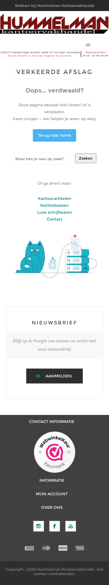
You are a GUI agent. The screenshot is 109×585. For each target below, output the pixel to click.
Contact (54, 219)
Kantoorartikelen (54, 198)
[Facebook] (54, 526)
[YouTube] (70, 526)
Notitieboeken (54, 205)
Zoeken (85, 158)
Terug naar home (54, 135)
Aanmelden (59, 376)
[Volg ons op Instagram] (38, 526)
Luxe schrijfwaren (54, 212)
